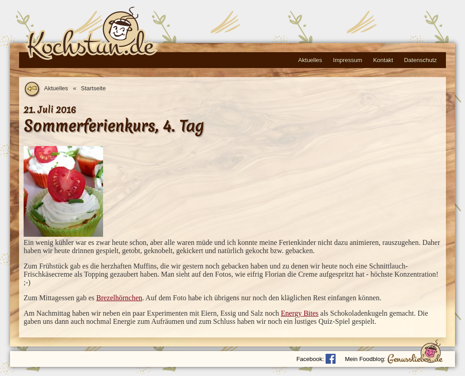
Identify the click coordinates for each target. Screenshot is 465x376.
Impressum (347, 60)
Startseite (93, 88)
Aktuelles (310, 60)
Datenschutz (420, 60)
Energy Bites (300, 313)
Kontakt (383, 60)
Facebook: (310, 359)
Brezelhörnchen (119, 298)
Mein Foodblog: (365, 359)
